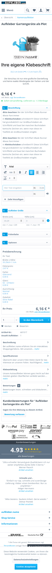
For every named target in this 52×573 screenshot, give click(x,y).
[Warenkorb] (47, 10)
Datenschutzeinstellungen (26, 559)
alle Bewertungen (26, 456)
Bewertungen (9, 385)
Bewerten (22, 326)
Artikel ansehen (26, 470)
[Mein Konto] (41, 10)
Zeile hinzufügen (13, 199)
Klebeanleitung (10, 369)
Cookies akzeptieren (26, 566)
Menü (7, 10)
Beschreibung (9, 342)
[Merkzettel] (34, 10)
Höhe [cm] (35, 219)
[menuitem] (7, 10)
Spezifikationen (10, 356)
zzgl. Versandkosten (17, 97)
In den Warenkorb (36, 320)
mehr (36, 349)
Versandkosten (9, 545)
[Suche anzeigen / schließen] (27, 10)
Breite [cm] (13, 219)
